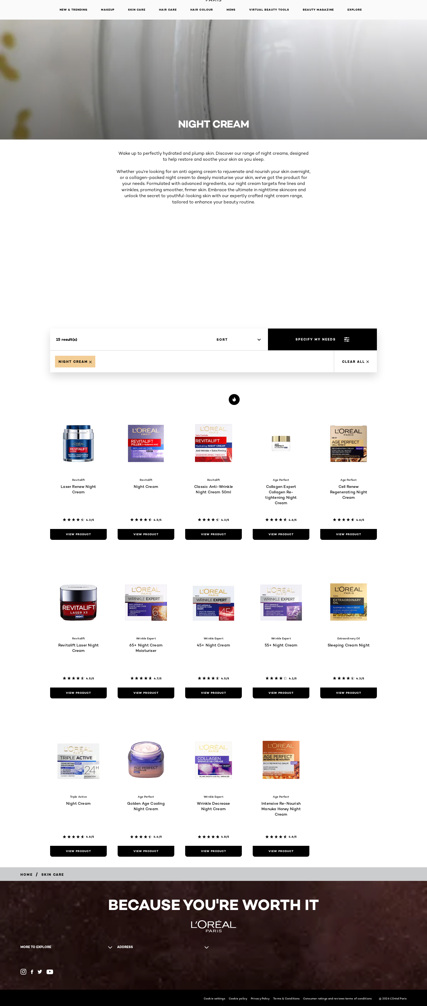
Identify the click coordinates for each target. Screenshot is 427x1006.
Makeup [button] (107, 9)
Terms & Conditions (286, 998)
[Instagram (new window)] (23, 972)
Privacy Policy (260, 998)
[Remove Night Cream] (75, 362)
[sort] (238, 339)
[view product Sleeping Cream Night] (348, 693)
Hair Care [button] (168, 9)
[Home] (26, 874)
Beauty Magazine (318, 9)
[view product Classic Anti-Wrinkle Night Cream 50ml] (213, 534)
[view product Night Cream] (146, 534)
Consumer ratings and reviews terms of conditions (337, 998)
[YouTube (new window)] (50, 972)
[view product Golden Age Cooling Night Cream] (146, 851)
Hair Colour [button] (201, 9)
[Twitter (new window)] (40, 972)
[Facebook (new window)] (32, 972)
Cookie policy (238, 998)
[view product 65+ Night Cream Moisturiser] (146, 693)
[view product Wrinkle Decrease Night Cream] (213, 851)
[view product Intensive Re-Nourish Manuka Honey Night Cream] (281, 851)
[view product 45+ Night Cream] (213, 693)
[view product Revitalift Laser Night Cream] (78, 693)
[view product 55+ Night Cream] (281, 693)
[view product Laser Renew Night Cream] (78, 534)
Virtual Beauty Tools (269, 9)
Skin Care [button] (136, 9)
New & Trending (73, 9)
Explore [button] (354, 9)
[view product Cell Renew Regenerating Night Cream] (348, 534)
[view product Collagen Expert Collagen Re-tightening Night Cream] (281, 534)
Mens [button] (231, 9)
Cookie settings (214, 998)
